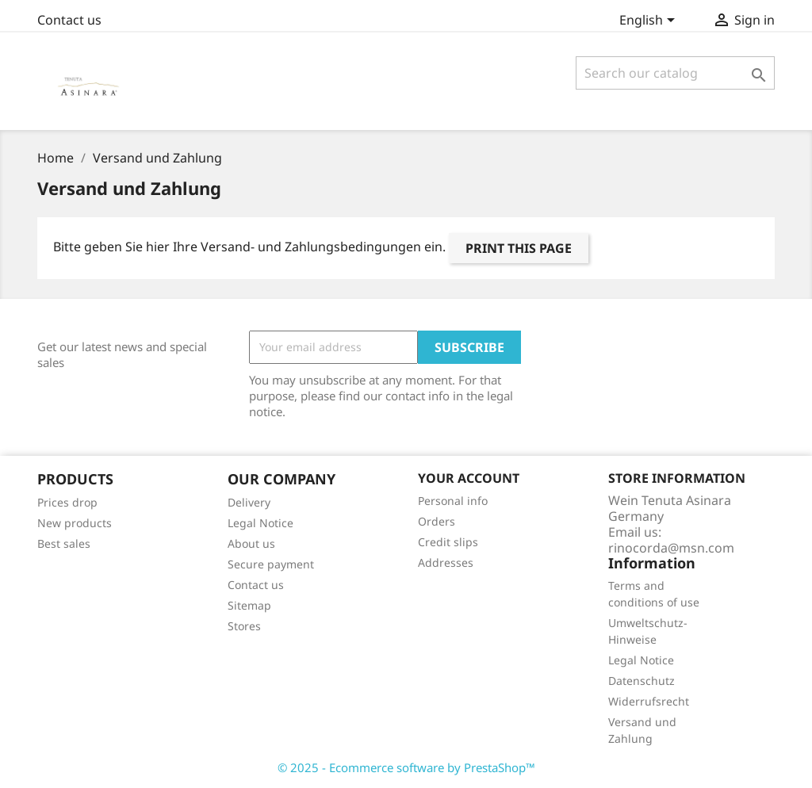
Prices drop (67, 502)
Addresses (445, 562)
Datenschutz (641, 680)
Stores (244, 625)
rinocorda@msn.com (671, 548)
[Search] (675, 73)
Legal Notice (260, 522)
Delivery (249, 502)
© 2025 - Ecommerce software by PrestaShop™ (406, 767)
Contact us (69, 20)
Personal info (453, 500)
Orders (436, 521)
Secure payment (271, 564)
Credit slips (448, 541)
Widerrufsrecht (648, 701)
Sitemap (249, 605)
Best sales (63, 543)
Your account (468, 478)
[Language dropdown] (649, 21)
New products (74, 522)
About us (251, 543)
